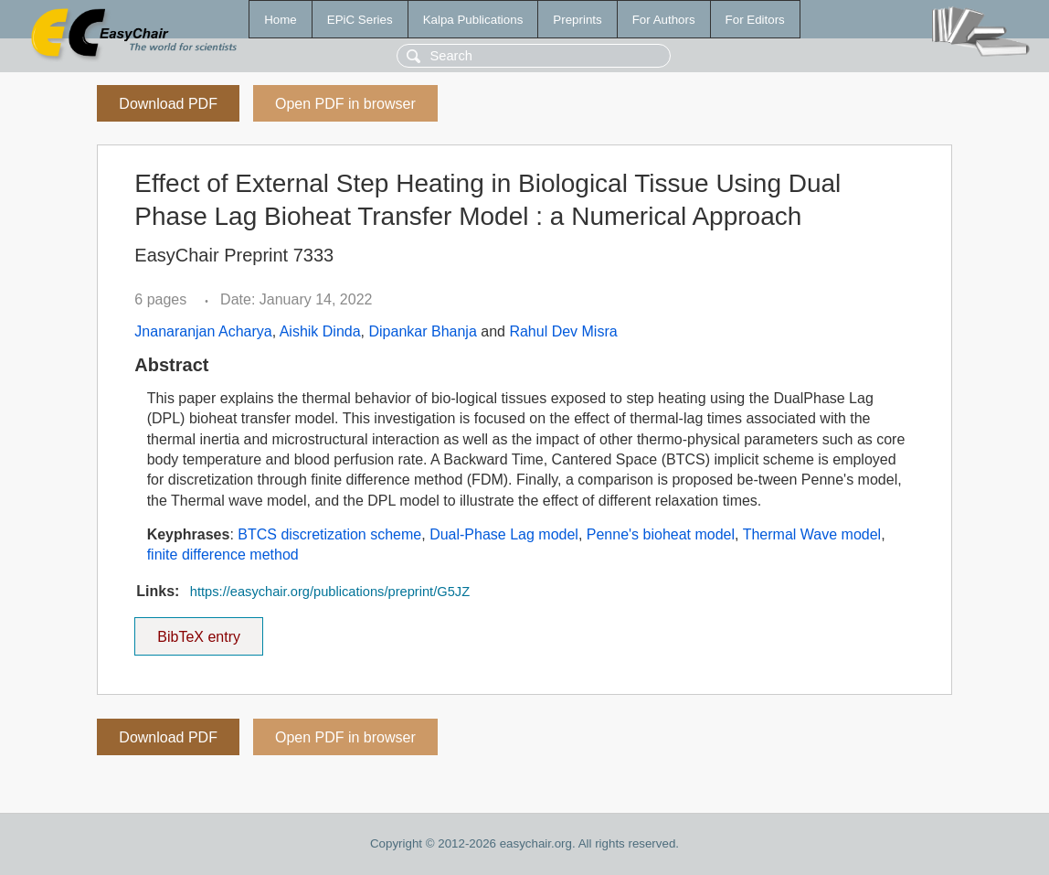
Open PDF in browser (345, 104)
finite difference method (223, 554)
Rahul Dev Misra (563, 331)
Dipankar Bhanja (423, 331)
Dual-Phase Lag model (503, 534)
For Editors (755, 20)
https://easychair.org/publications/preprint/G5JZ (330, 591)
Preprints (577, 20)
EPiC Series (360, 20)
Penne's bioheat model (661, 534)
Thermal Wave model (812, 534)
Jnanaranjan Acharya (202, 331)
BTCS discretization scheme (329, 534)
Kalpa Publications (473, 20)
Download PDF (168, 104)
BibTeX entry (199, 631)
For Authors (663, 20)
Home (280, 20)
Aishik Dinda (320, 331)
